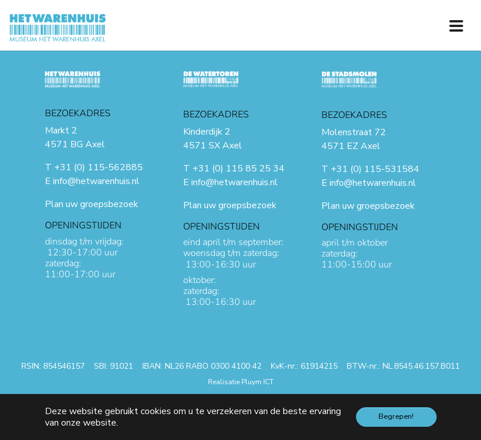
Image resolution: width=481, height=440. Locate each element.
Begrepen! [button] (396, 416)
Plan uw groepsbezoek (91, 204)
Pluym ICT (257, 382)
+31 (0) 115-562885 (98, 167)
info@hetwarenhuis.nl (96, 181)
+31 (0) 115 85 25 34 (238, 168)
